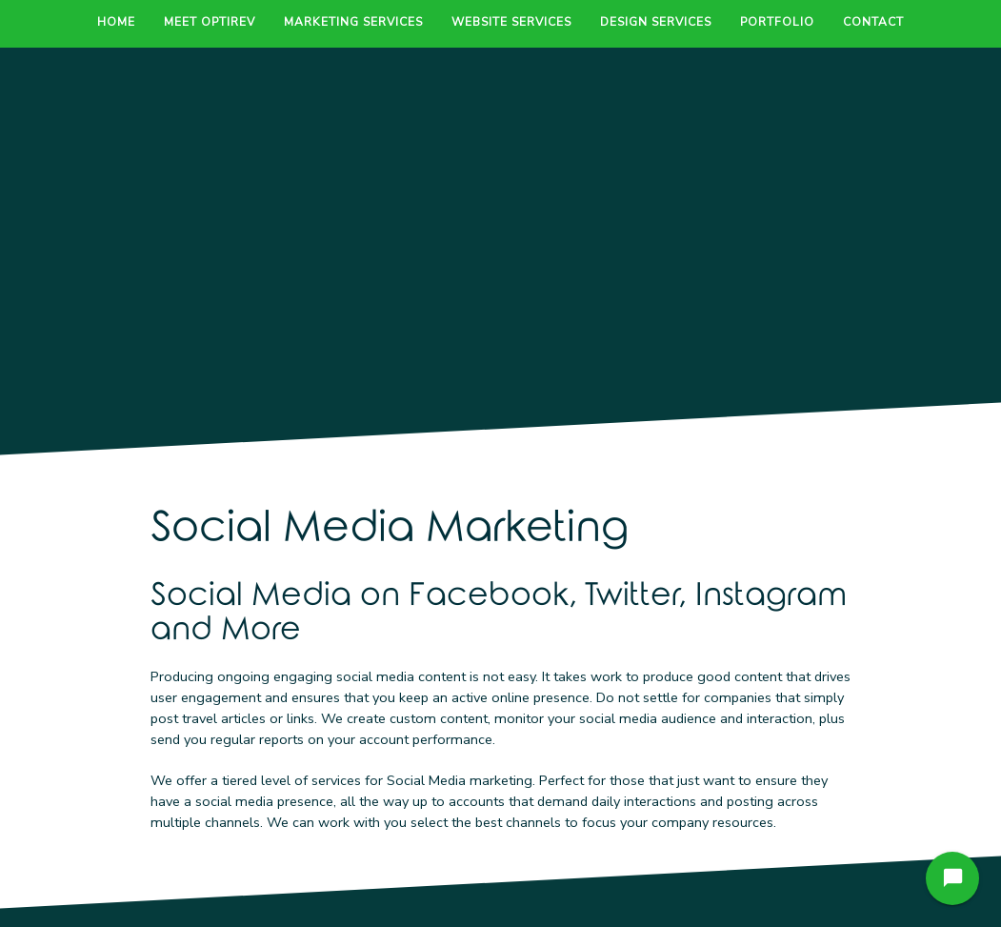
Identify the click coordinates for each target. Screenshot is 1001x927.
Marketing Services (353, 22)
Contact (873, 22)
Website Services (511, 22)
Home (116, 22)
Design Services (655, 22)
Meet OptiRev (209, 22)
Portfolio (777, 22)
